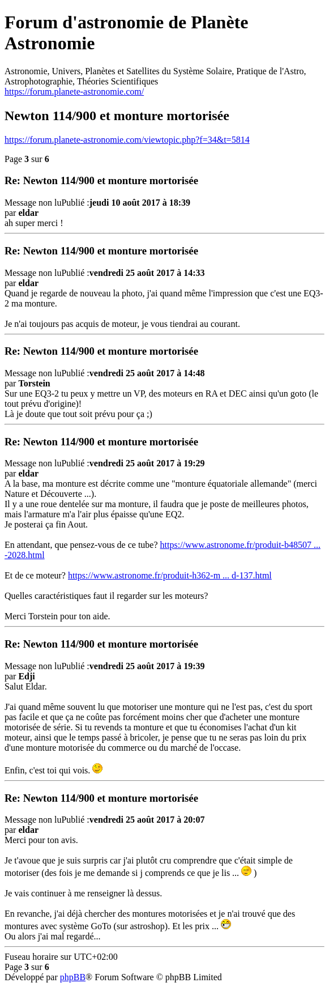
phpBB (73, 977)
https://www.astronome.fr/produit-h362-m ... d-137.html (170, 575)
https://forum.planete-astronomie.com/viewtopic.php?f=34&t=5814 (127, 139)
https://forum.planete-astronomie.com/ (74, 91)
